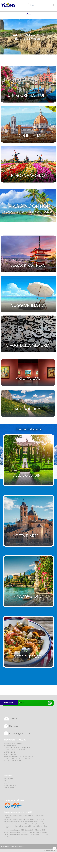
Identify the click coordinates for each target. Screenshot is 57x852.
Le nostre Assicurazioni (10, 785)
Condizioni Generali (9, 787)
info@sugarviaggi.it (13, 754)
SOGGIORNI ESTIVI (28, 305)
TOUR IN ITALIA (28, 135)
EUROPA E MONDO (28, 175)
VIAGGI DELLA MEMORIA (28, 345)
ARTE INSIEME (28, 378)
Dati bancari (7, 781)
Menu (28, 14)
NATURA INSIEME (28, 409)
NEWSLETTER (8, 703)
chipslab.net (52, 850)
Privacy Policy (7, 783)
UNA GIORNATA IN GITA (28, 95)
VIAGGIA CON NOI (28, 206)
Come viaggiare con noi (19, 733)
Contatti (13, 718)
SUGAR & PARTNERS (28, 265)
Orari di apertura (8, 778)
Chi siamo (13, 726)
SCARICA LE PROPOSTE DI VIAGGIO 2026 (28, 211)
